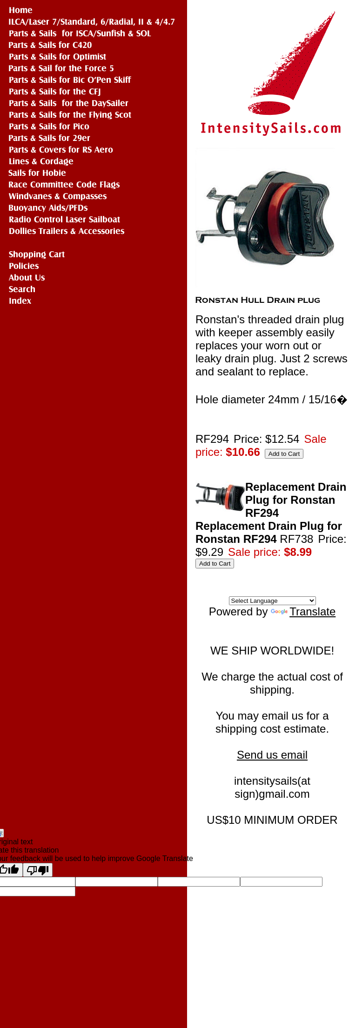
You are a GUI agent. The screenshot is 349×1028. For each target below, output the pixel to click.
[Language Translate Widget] (272, 600)
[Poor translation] (38, 870)
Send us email (272, 754)
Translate (303, 611)
